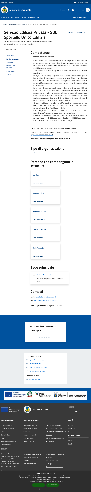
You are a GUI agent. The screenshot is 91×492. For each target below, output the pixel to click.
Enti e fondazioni (6, 435)
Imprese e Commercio (29, 435)
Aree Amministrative (7, 428)
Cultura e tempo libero (30, 428)
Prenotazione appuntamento (32, 454)
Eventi (70, 444)
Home (5, 24)
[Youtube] (72, 10)
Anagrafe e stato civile (30, 425)
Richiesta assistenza (29, 464)
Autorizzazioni (50, 441)
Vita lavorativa (27, 432)
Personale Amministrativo (9, 441)
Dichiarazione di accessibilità (54, 467)
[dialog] (45, 481)
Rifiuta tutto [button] (52, 485)
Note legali (49, 464)
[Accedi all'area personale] (81, 2)
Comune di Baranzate (44, 275)
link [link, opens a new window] (63, 481)
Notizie (70, 425)
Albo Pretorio (50, 457)
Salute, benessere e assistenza (55, 438)
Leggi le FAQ (27, 460)
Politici (3, 438)
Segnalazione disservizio (30, 457)
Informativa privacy (52, 460)
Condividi (72, 33)
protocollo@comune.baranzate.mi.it (45, 297)
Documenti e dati (6, 445)
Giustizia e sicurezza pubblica (54, 428)
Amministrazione (14, 24)
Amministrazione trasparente (55, 454)
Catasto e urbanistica (29, 438)
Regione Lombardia (7, 2)
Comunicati (71, 428)
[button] (45, 489)
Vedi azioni (81, 33)
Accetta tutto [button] (38, 485)
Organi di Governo (6, 425)
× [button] (89, 472)
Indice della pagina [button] (11, 50)
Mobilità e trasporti (29, 441)
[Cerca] (88, 10)
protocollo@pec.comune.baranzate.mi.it (45, 300)
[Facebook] (67, 10)
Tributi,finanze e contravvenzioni (56, 432)
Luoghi (70, 440)
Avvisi (70, 432)
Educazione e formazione (53, 425)
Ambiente (49, 435)
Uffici (23, 24)
